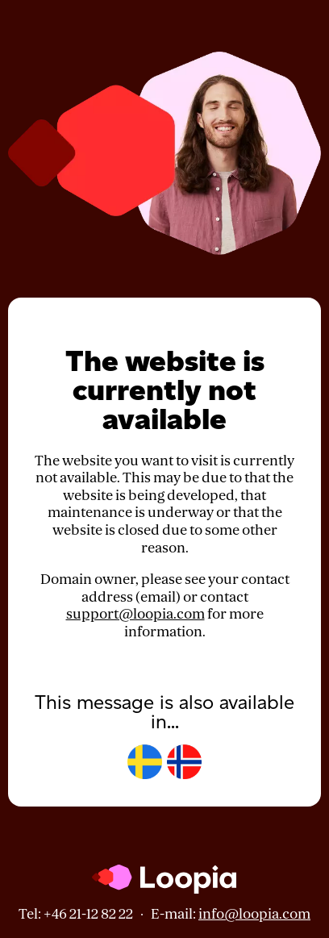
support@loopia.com (135, 614)
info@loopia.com (254, 914)
